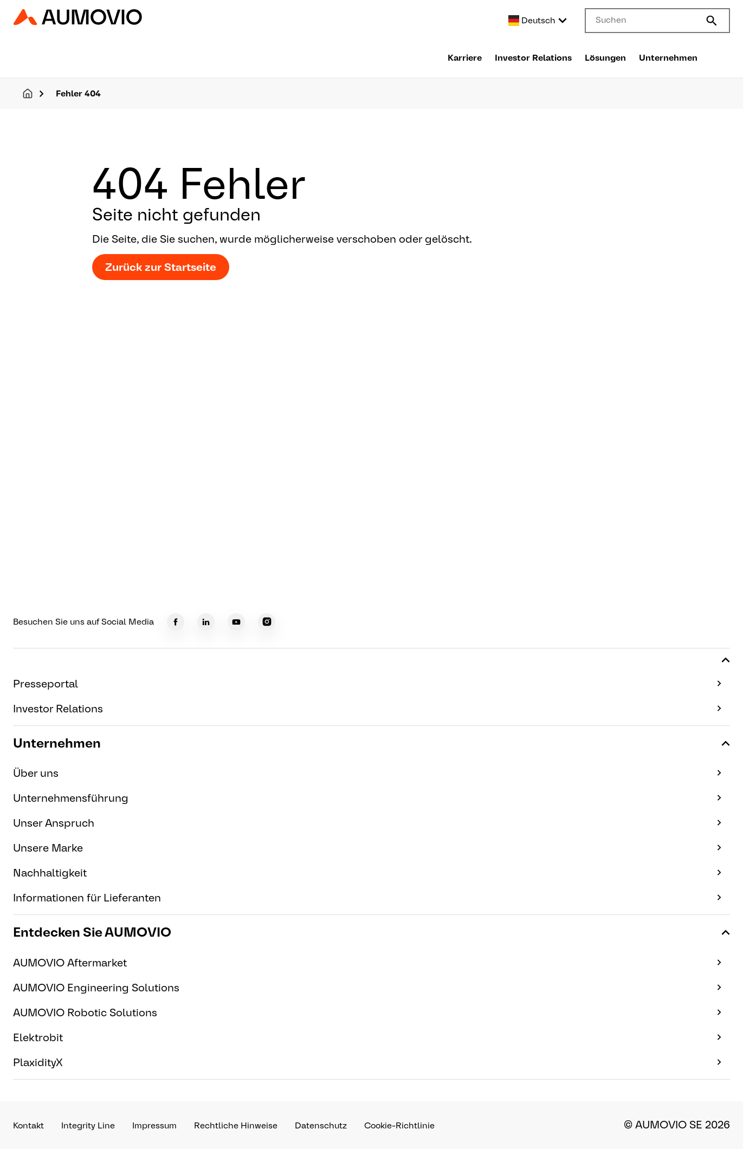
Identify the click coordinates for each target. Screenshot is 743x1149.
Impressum (154, 1125)
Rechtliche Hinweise (235, 1125)
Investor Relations (533, 57)
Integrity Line (88, 1125)
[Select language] (538, 20)
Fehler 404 (78, 93)
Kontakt (28, 1125)
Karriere (465, 57)
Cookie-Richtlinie (399, 1125)
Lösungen (605, 57)
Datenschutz (321, 1125)
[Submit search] (711, 20)
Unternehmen (668, 57)
